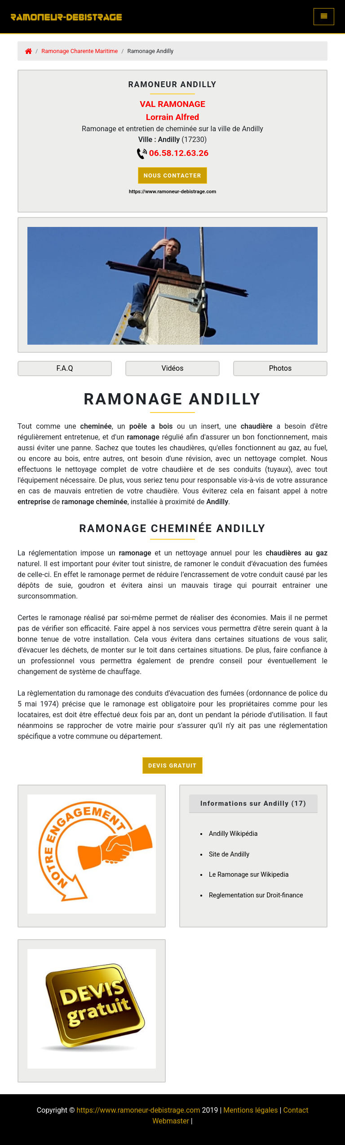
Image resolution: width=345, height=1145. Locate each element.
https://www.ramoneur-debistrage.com (138, 1110)
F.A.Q (65, 368)
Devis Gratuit (172, 765)
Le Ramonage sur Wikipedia (249, 875)
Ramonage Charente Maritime (79, 51)
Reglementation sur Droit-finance (256, 895)
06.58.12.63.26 (178, 153)
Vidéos (173, 368)
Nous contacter (173, 175)
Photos (280, 368)
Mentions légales (250, 1110)
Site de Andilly (229, 854)
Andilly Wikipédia (233, 834)
